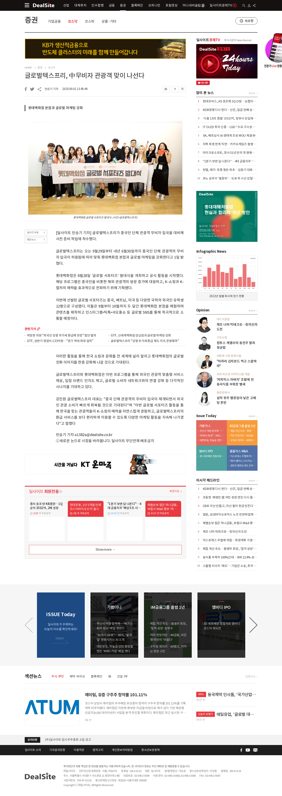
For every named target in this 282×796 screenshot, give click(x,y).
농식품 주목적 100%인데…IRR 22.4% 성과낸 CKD (234, 557)
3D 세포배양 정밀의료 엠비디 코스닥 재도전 (212, 456)
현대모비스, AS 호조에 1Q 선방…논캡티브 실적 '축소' (237, 101)
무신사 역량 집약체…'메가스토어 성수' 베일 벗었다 (212, 431)
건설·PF (122, 676)
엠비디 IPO (206, 451)
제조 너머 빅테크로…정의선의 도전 (225, 532)
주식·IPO (57, 676)
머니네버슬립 (194, 5)
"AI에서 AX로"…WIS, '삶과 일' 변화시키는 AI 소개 (212, 435)
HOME (28, 67)
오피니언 (154, 5)
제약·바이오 (77, 676)
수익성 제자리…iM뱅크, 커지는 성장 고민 (243, 440)
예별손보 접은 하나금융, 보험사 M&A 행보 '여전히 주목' (238, 523)
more (38, 328)
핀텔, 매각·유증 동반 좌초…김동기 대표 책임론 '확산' (236, 170)
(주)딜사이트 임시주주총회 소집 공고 (68, 740)
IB (109, 676)
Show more (105, 550)
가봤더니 (204, 425)
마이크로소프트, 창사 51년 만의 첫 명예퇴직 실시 (233, 153)
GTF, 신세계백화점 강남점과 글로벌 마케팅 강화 (141, 335)
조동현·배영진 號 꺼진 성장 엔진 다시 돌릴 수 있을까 (235, 497)
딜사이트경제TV (223, 5)
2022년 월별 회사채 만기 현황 (226, 296)
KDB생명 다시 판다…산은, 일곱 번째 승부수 (230, 110)
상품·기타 (108, 21)
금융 (112, 5)
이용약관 (79, 750)
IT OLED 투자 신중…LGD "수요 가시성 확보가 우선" (236, 127)
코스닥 (72, 21)
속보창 (249, 21)
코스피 (89, 21)
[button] (253, 625)
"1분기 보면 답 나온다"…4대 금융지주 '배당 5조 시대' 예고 (240, 161)
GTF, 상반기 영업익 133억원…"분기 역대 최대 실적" (60, 341)
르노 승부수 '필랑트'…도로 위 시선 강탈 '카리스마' (235, 178)
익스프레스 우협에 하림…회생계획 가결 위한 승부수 (243, 456)
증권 (123, 5)
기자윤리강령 (57, 750)
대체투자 (80, 5)
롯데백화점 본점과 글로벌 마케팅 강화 (55, 108)
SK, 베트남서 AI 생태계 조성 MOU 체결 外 (229, 135)
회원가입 (174, 491)
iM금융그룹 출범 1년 (243, 425)
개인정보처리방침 (122, 750)
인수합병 (97, 5)
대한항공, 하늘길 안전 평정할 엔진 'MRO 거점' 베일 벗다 (212, 440)
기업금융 (54, 21)
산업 (66, 5)
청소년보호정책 (150, 750)
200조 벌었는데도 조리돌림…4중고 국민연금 (243, 465)
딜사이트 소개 (33, 750)
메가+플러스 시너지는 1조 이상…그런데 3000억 (243, 460)
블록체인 (137, 5)
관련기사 (30, 328)
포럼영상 (171, 5)
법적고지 (98, 750)
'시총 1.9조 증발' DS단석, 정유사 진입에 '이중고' (233, 118)
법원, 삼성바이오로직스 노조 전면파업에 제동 (231, 514)
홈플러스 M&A (239, 451)
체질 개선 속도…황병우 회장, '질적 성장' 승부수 (243, 431)
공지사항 (32, 740)
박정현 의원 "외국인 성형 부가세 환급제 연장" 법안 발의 (61, 335)
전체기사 (250, 676)
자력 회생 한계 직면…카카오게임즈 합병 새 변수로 (234, 144)
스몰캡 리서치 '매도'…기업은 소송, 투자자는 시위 (234, 566)
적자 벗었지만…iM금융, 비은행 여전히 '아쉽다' (243, 435)
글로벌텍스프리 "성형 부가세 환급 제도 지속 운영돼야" (145, 341)
